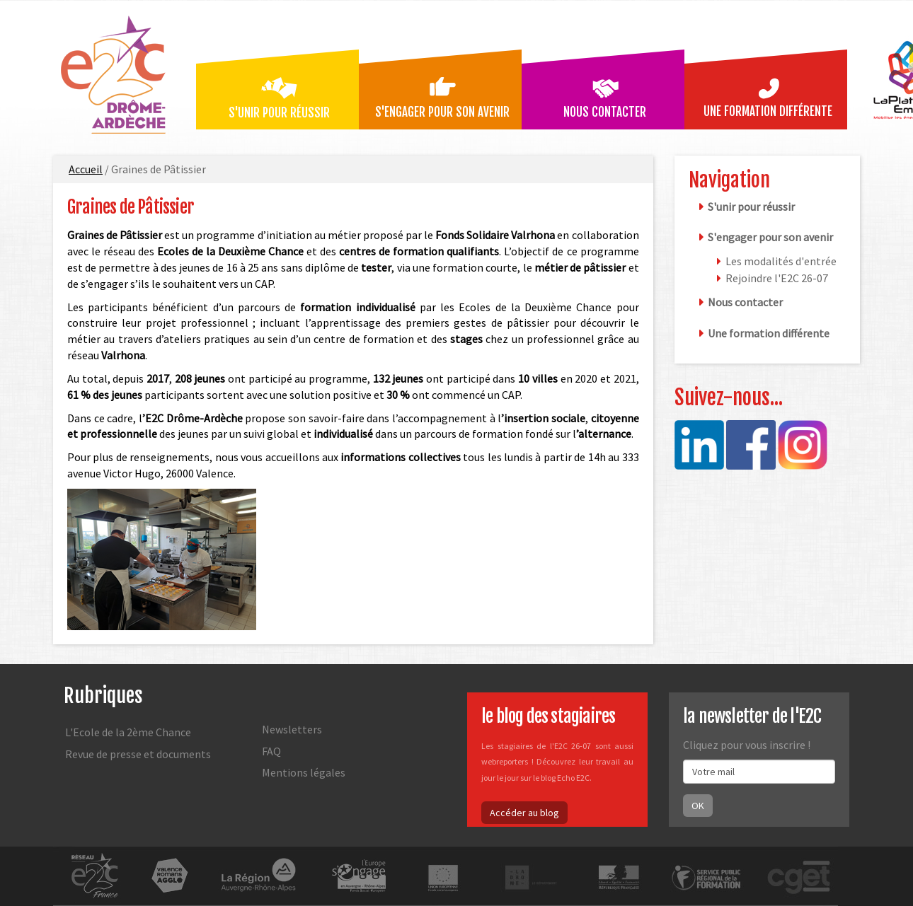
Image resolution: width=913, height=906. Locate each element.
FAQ (271, 751)
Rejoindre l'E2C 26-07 (776, 278)
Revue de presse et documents (138, 754)
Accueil (86, 169)
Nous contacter (604, 112)
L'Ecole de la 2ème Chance (128, 732)
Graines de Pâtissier (130, 207)
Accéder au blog (524, 812)
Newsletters (292, 729)
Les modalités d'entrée (781, 261)
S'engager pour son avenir (442, 112)
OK (697, 805)
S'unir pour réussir (279, 112)
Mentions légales (303, 772)
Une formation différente (768, 111)
